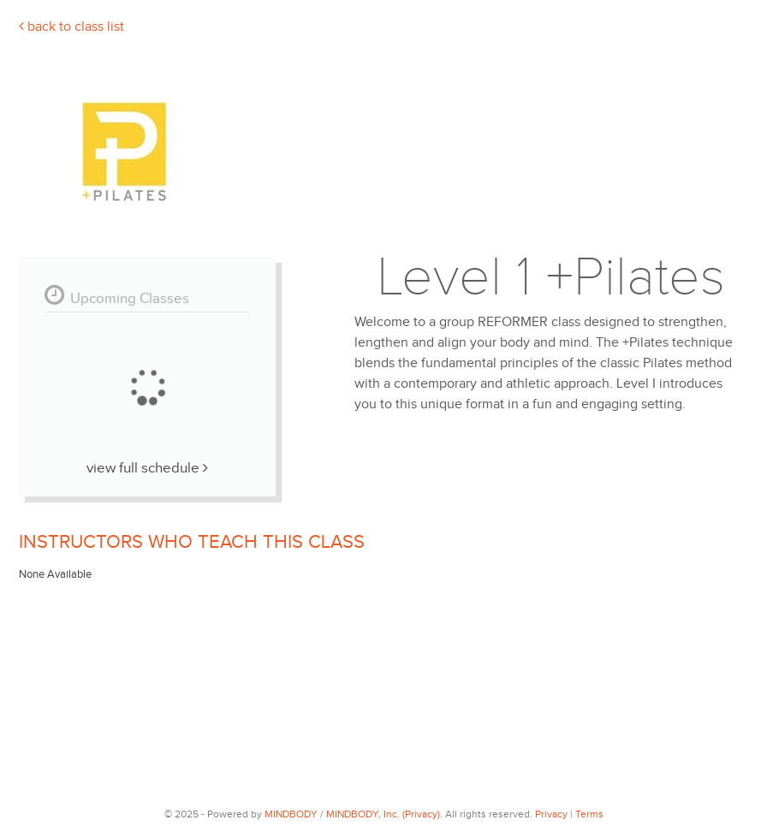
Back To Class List (71, 27)
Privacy (551, 814)
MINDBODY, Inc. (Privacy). (384, 814)
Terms (589, 814)
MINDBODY (291, 814)
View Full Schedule (147, 468)
